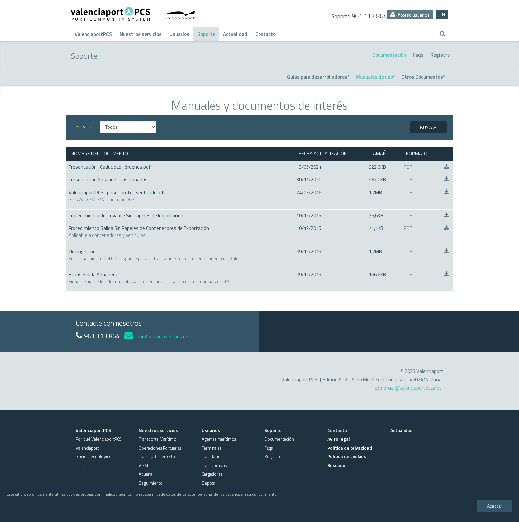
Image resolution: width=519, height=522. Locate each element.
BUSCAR (428, 127)
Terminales (211, 448)
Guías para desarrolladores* (318, 77)
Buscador (337, 465)
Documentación (389, 55)
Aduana (145, 474)
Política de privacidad (349, 447)
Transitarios (212, 456)
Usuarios (179, 34)
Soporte (206, 34)
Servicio (84, 126)
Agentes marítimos (219, 439)
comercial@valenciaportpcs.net (408, 388)
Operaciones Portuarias (160, 448)
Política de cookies (346, 456)
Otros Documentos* (423, 77)
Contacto (265, 34)
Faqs (418, 55)
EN (442, 14)
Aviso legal (338, 438)
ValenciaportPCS (93, 34)
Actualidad (235, 34)
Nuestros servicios (141, 34)
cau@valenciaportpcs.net (157, 336)
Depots (208, 483)
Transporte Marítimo (157, 439)
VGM (143, 465)
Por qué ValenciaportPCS (99, 439)
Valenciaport (87, 448)
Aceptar (494, 505)
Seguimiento (151, 483)
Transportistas (214, 465)
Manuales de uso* (375, 77)
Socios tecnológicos (94, 456)
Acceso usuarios (410, 14)
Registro (440, 55)
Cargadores (212, 474)
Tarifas (81, 465)
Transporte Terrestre (157, 456)
